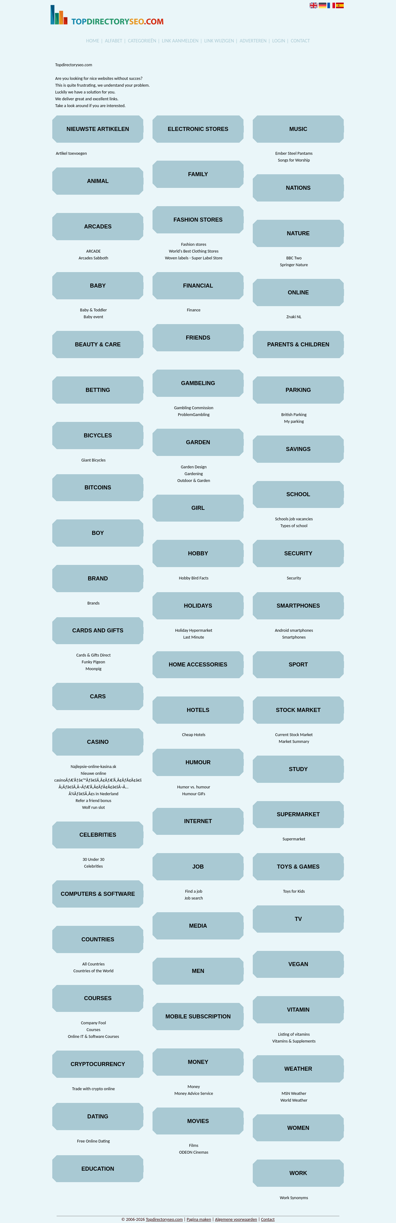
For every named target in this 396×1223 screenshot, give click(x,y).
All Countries (93, 964)
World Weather (294, 1100)
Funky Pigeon (93, 662)
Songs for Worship (294, 160)
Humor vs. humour (193, 787)
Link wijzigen (219, 41)
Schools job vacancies (294, 519)
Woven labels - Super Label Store (193, 258)
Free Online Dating (93, 1141)
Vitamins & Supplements (294, 1041)
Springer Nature (294, 264)
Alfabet (113, 41)
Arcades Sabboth (93, 258)
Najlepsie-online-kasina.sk (93, 766)
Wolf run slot (93, 807)
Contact (300, 41)
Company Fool (93, 1023)
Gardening (194, 473)
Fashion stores (193, 244)
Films (193, 1145)
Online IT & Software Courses (93, 1036)
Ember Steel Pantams (293, 153)
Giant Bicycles (93, 460)
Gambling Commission (193, 407)
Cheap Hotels (193, 734)
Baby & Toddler (93, 310)
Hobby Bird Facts (194, 578)
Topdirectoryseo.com (164, 1219)
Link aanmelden (180, 41)
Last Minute (193, 637)
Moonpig (93, 668)
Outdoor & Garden (193, 480)
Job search (193, 898)
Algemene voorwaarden (236, 1219)
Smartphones (294, 637)
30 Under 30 (93, 859)
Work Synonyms (294, 1197)
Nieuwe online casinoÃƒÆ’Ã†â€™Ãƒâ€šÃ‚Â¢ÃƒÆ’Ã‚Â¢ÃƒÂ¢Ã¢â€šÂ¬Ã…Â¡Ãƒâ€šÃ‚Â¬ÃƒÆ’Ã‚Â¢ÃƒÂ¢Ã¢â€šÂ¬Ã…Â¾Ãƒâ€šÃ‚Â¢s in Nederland (93, 783)
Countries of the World (93, 971)
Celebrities (93, 866)
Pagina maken (199, 1219)
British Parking (294, 414)
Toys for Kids (294, 891)
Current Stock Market (293, 734)
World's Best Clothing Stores (193, 251)
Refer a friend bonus (93, 800)
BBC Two (293, 258)
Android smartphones (294, 630)
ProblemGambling (193, 414)
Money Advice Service (193, 1093)
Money (193, 1086)
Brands (94, 603)
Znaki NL (293, 316)
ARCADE (93, 251)
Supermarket (293, 839)
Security (294, 578)
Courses (94, 1029)
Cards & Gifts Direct (93, 655)
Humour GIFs (193, 793)
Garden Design (193, 467)
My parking (294, 421)
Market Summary (294, 741)
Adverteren (253, 41)
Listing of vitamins (294, 1034)
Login (278, 41)
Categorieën (142, 41)
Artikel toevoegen (71, 153)
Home (92, 41)
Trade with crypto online (93, 1088)
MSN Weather (294, 1093)
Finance (193, 310)
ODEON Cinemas (193, 1152)
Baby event (93, 316)
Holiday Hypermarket (193, 630)
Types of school (294, 525)
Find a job (193, 891)
